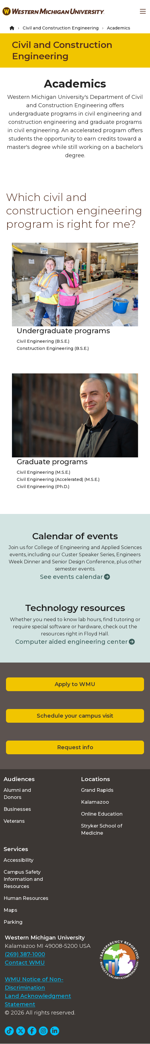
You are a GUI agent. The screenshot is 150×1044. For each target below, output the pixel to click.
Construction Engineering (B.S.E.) (53, 348)
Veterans (14, 821)
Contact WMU (25, 962)
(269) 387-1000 (25, 954)
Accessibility (18, 860)
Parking (13, 922)
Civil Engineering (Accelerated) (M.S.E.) (58, 479)
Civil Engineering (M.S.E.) (43, 472)
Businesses (17, 809)
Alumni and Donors (17, 793)
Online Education (102, 814)
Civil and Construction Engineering (61, 28)
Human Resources (26, 898)
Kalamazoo (95, 802)
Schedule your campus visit (75, 716)
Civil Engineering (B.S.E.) (43, 341)
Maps (10, 910)
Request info (75, 747)
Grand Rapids (97, 790)
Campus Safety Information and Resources (23, 879)
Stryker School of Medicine (101, 829)
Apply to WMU (75, 684)
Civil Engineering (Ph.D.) (43, 486)
